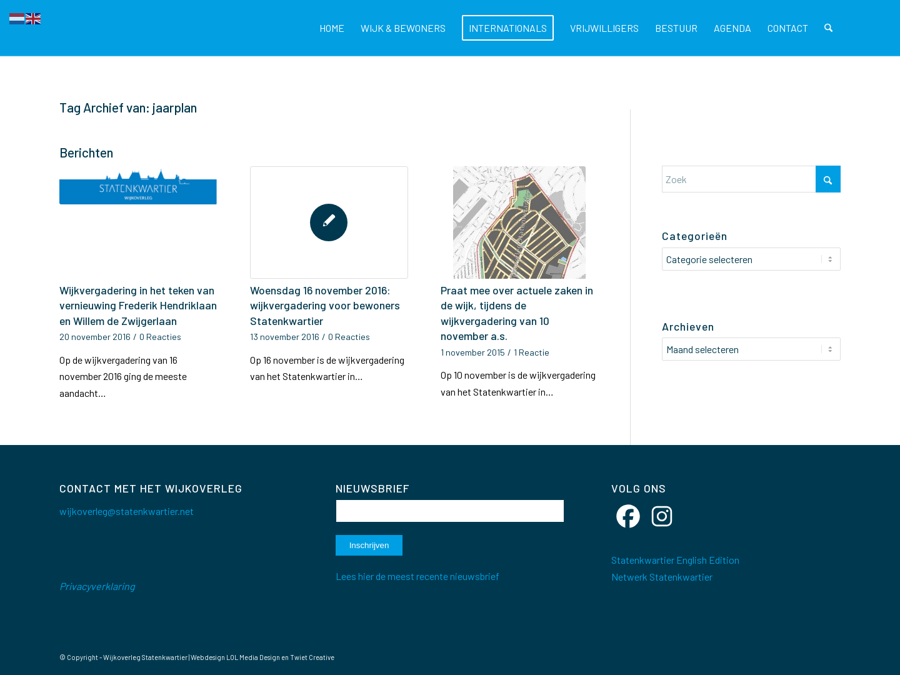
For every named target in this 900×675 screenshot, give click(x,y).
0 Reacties (160, 336)
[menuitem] (332, 28)
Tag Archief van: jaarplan (128, 107)
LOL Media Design (253, 657)
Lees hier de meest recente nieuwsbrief (417, 576)
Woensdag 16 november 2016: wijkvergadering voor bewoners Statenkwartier (325, 305)
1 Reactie (531, 352)
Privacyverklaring (97, 586)
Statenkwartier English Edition (675, 560)
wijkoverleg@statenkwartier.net (126, 511)
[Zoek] (829, 28)
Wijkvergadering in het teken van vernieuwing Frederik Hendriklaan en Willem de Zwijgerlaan (138, 305)
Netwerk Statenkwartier (661, 576)
